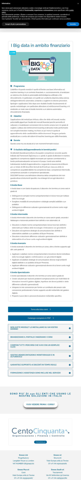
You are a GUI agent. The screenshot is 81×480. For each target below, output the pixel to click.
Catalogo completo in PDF (39, 308)
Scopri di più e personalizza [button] (15, 24)
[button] (78, 3)
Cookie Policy (40, 477)
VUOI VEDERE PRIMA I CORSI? (40, 395)
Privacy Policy (28, 477)
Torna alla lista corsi (39, 300)
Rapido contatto (52, 477)
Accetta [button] (73, 24)
